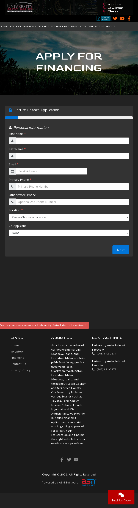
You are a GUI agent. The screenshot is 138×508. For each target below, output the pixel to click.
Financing (29, 26)
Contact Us (96, 26)
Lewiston (113, 8)
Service (43, 26)
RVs (18, 26)
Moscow (112, 4)
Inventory (17, 351)
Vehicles (7, 26)
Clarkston (114, 11)
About (110, 26)
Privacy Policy (20, 370)
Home (14, 345)
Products (78, 26)
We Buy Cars (60, 26)
